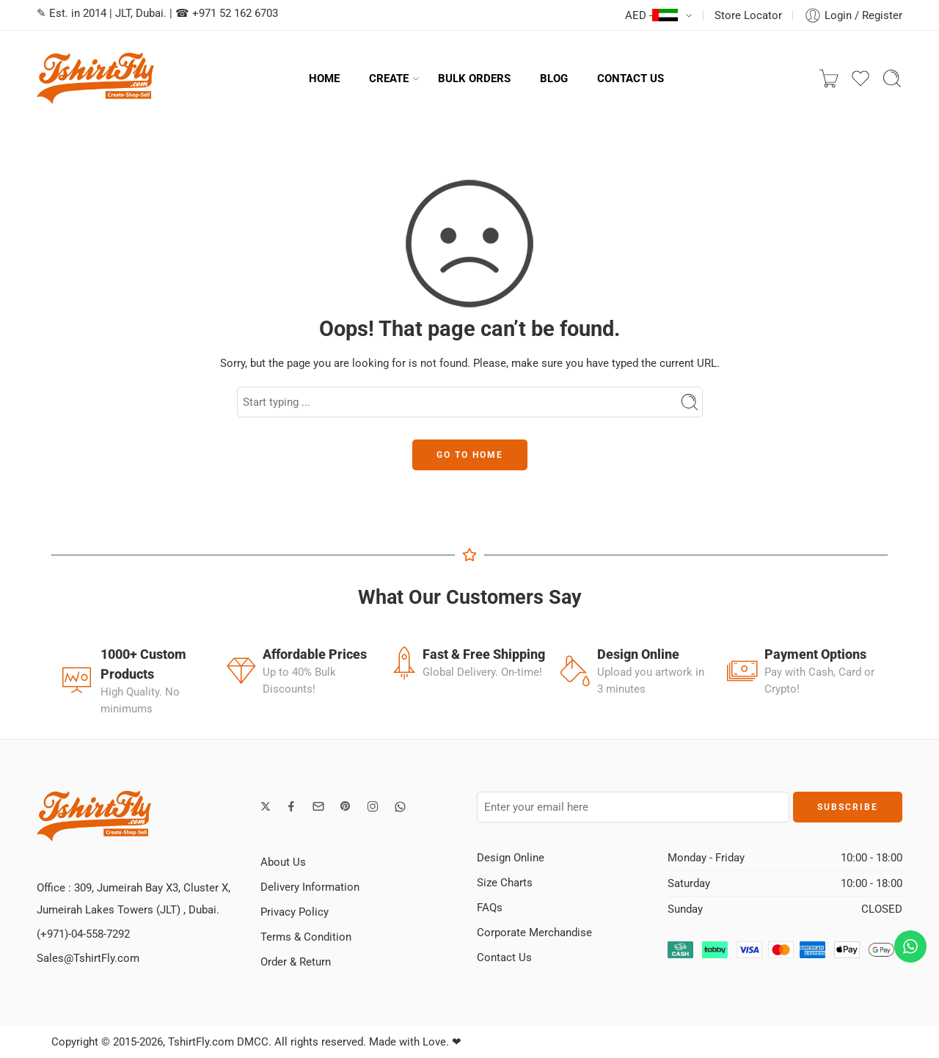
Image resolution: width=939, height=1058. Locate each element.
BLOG (554, 78)
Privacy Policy (294, 912)
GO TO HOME (469, 455)
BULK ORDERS (474, 78)
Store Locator (748, 15)
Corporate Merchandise (534, 932)
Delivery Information (309, 887)
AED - (651, 15)
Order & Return (295, 961)
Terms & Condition (305, 937)
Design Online (510, 857)
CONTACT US (630, 78)
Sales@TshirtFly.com (88, 958)
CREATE (389, 78)
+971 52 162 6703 (235, 13)
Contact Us (504, 957)
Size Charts (505, 882)
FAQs (490, 907)
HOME (324, 78)
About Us (283, 862)
